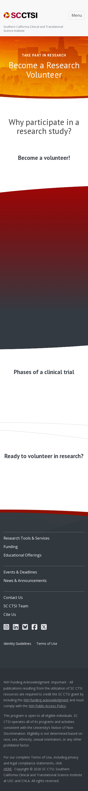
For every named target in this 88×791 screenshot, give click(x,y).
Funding (11, 546)
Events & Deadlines (20, 572)
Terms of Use (46, 643)
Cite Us (10, 614)
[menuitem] (44, 536)
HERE (8, 769)
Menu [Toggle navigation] (77, 15)
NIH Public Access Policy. (47, 706)
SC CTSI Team (16, 606)
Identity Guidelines (17, 643)
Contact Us (13, 597)
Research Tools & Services (27, 538)
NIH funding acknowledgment (46, 700)
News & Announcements (25, 580)
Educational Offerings (23, 555)
